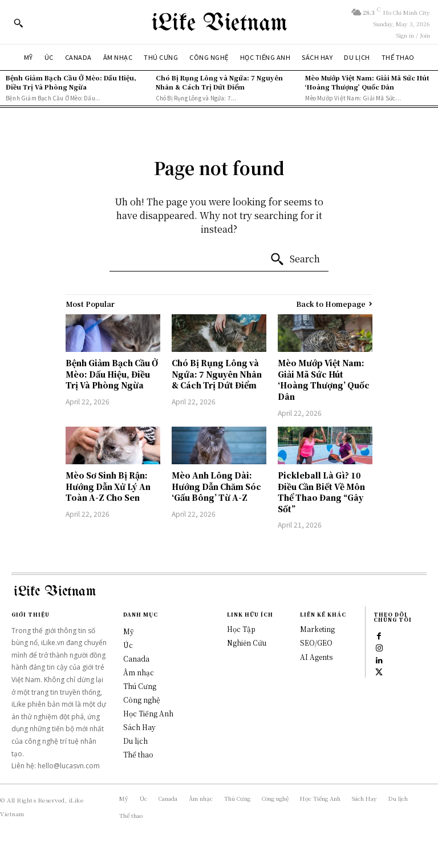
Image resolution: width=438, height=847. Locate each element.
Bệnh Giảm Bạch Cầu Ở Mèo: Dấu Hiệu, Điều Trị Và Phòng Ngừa (71, 82)
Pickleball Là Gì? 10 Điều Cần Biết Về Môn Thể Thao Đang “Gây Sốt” (321, 491)
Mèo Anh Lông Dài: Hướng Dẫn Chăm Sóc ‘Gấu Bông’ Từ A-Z (216, 486)
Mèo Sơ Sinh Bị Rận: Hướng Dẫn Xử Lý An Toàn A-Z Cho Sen (108, 486)
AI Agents (316, 657)
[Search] (294, 259)
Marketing (317, 629)
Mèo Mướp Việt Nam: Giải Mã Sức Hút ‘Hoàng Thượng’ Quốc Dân (367, 82)
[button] (18, 23)
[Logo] (219, 22)
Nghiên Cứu (246, 642)
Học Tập (241, 629)
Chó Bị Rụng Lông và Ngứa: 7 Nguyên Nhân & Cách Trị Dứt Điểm (219, 82)
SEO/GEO (316, 642)
